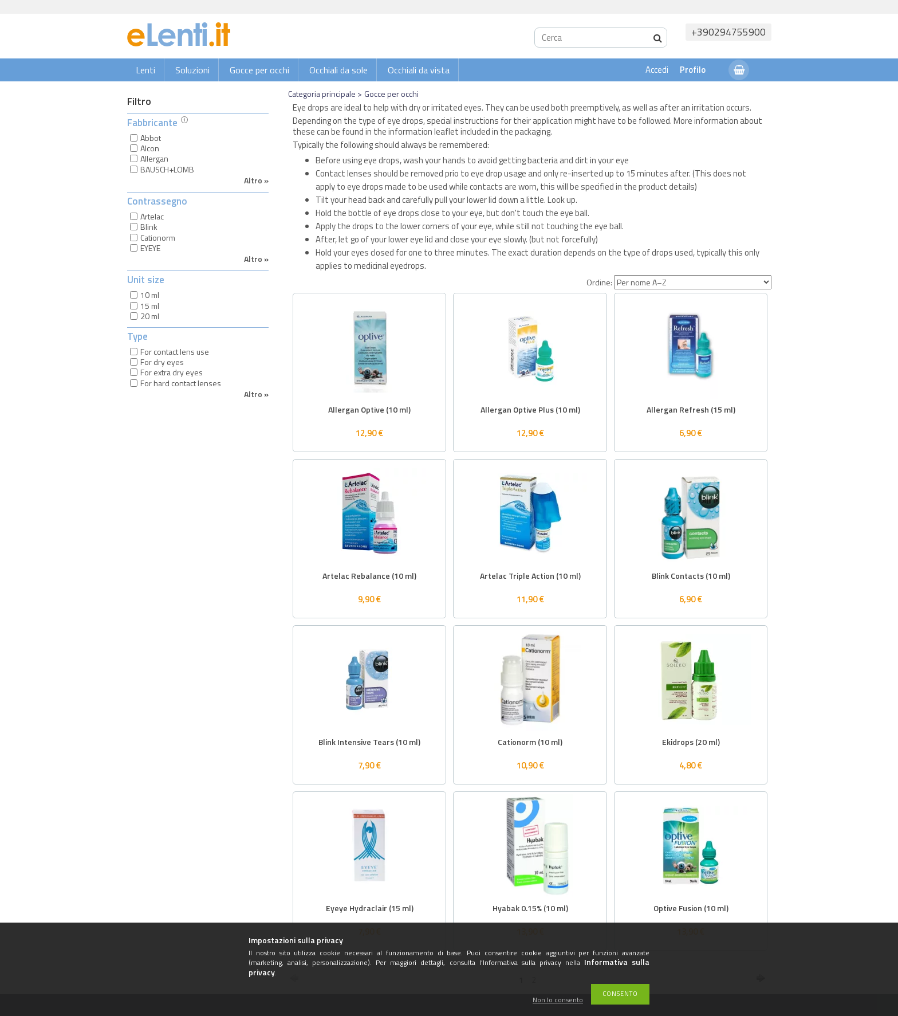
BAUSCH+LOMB (167, 169)
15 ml (149, 306)
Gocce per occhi (259, 70)
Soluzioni (192, 70)
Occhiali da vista (419, 70)
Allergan (154, 158)
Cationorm (157, 238)
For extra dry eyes (171, 372)
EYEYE (150, 248)
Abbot (150, 138)
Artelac (152, 216)
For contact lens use (174, 352)
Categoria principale (322, 94)
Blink (148, 227)
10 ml (149, 295)
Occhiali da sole (338, 70)
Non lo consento (558, 1000)
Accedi (656, 69)
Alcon (149, 148)
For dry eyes (162, 362)
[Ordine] (692, 282)
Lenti (145, 70)
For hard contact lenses (180, 383)
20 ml (149, 316)
